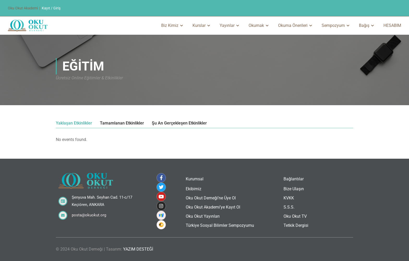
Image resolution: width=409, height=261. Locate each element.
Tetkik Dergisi (296, 225)
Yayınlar (227, 25)
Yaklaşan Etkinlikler (74, 123)
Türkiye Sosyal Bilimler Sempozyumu (220, 225)
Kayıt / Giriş (51, 8)
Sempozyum (333, 25)
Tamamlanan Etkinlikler (122, 123)
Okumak (256, 25)
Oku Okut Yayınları (203, 216)
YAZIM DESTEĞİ (138, 249)
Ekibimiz (193, 188)
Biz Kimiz (169, 25)
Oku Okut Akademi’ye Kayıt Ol (213, 207)
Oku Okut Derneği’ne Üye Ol (211, 197)
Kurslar (199, 25)
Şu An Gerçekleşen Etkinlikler (179, 123)
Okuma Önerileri (293, 25)
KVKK (289, 197)
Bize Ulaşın (294, 188)
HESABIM (392, 25)
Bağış (364, 25)
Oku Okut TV (295, 216)
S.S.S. (289, 207)
